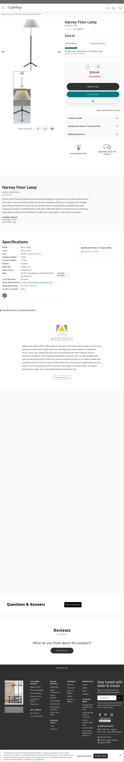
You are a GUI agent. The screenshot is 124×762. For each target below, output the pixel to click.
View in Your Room (54, 714)
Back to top (62, 668)
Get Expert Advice (36, 717)
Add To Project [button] (93, 94)
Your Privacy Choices (34, 701)
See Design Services (79, 154)
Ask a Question (73, 605)
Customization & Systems (55, 709)
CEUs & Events (55, 705)
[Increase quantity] (98, 67)
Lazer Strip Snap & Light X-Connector (87, 715)
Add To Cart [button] (93, 87)
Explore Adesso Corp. (62, 378)
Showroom (71, 688)
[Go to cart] (120, 7)
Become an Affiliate (71, 701)
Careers (69, 697)
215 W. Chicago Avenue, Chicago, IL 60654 (107, 742)
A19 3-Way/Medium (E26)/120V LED (38, 283)
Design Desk (54, 688)
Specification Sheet (91, 252)
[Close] (120, 755)
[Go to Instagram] (111, 716)
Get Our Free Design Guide (14, 709)
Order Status (34, 705)
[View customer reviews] (104, 720)
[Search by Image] (114, 8)
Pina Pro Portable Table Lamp (87, 723)
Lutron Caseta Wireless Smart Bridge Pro (87, 734)
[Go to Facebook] (100, 716)
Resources (53, 730)
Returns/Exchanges (36, 691)
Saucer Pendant (87, 728)
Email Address (104, 699)
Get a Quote (34, 714)
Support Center (35, 688)
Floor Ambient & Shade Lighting (32, 14)
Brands (84, 692)
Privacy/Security (35, 697)
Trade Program (55, 701)
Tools (52, 727)
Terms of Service (103, 708)
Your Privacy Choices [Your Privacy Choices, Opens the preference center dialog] (84, 756)
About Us (70, 685)
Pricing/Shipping (35, 694)
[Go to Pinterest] (38, 131)
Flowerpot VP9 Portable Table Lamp (87, 708)
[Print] (52, 131)
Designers (85, 695)
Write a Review (62, 651)
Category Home (5, 14)
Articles (84, 685)
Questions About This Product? (107, 153)
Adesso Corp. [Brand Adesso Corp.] (72, 25)
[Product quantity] (93, 66)
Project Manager (53, 697)
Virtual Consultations (54, 692)
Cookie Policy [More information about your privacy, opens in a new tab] (40, 759)
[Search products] (108, 8)
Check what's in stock (97, 43)
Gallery (84, 688)
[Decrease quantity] (88, 67)
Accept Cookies (100, 756)
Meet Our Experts (70, 693)
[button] (3, 7)
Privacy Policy (113, 706)
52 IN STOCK (70, 43)
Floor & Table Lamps (16, 14)
